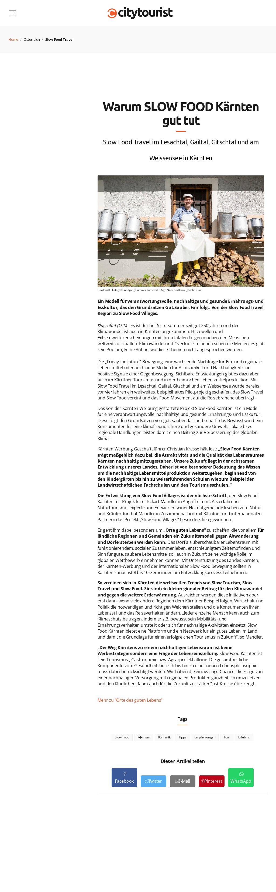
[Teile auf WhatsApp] (241, 777)
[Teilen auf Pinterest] (212, 781)
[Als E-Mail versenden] (182, 781)
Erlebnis (244, 737)
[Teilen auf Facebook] (124, 777)
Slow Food (122, 737)
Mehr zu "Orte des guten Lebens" (130, 700)
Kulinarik (164, 737)
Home (13, 39)
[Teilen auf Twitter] (153, 781)
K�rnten (143, 737)
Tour (226, 737)
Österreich (32, 39)
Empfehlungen (204, 737)
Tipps (182, 737)
